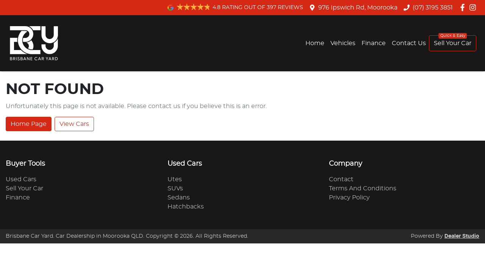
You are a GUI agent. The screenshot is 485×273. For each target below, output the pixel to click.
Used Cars (21, 179)
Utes (174, 179)
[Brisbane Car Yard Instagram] (474, 7)
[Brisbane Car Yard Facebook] (464, 7)
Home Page (29, 124)
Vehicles (342, 43)
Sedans (178, 198)
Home (314, 43)
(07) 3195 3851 (433, 8)
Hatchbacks (185, 207)
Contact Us (409, 43)
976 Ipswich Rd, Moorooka (357, 8)
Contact (341, 179)
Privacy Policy (349, 198)
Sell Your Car (452, 43)
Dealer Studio (461, 236)
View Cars (74, 124)
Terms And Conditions (362, 188)
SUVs (175, 188)
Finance (373, 43)
